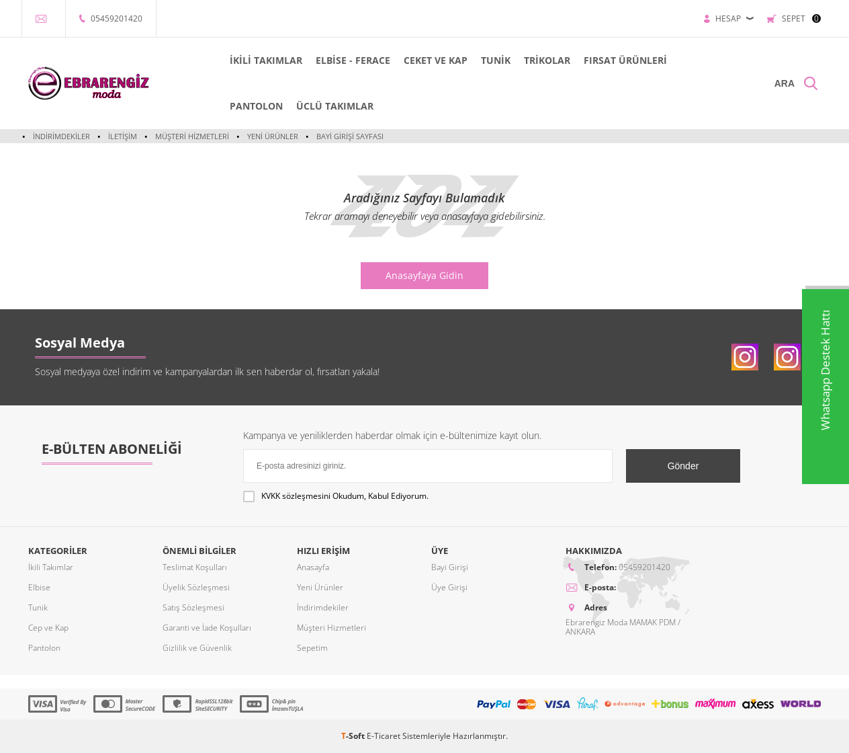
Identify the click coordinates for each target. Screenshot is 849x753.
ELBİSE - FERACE (352, 60)
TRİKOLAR (546, 60)
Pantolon (44, 647)
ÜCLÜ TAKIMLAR (334, 106)
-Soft (354, 736)
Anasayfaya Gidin (424, 275)
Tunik (38, 607)
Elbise (39, 587)
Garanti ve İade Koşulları (207, 627)
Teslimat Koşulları (195, 567)
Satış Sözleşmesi (193, 607)
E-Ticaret (383, 736)
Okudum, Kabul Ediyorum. (336, 496)
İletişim (121, 136)
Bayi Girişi (449, 567)
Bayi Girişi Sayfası (348, 136)
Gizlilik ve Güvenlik (197, 647)
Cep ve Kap (48, 627)
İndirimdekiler (61, 136)
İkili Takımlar (50, 567)
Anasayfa (313, 567)
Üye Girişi (449, 587)
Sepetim (312, 647)
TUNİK (495, 60)
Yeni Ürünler (272, 136)
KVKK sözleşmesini (295, 496)
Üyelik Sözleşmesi (196, 587)
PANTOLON (256, 106)
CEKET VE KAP (435, 60)
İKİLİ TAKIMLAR (266, 60)
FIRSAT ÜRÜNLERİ (624, 60)
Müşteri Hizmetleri (191, 136)
